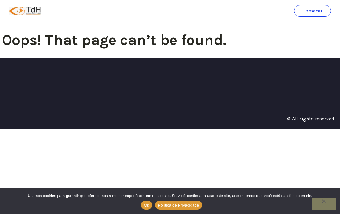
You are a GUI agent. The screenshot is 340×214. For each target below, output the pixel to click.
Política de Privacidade (178, 205)
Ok (146, 205)
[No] (324, 204)
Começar (313, 11)
